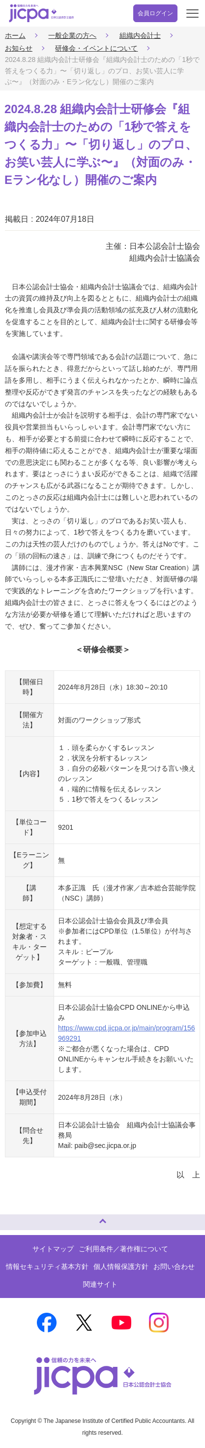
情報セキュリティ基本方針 (47, 1266)
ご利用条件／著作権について (123, 1249)
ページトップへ (17, 1218)
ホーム (15, 35)
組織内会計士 (140, 35)
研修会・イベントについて (96, 48)
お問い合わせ (174, 1266)
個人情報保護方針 (120, 1266)
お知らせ (18, 48)
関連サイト (100, 1284)
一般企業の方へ (72, 35)
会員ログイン (155, 13)
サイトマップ (53, 1249)
